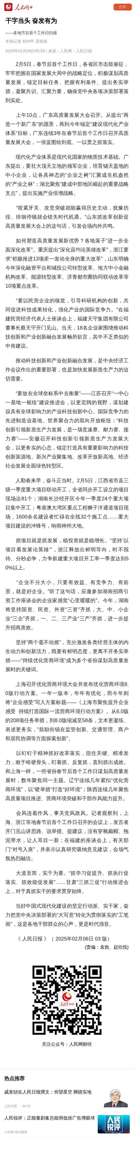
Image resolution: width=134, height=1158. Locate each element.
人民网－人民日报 (76, 51)
